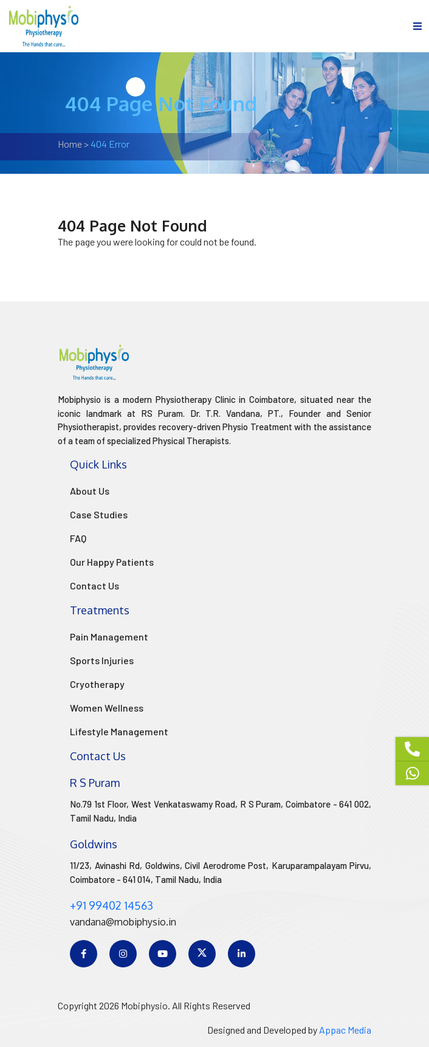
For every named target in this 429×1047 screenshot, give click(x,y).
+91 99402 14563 (111, 905)
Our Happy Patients (112, 562)
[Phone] (412, 749)
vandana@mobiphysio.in (123, 922)
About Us (89, 490)
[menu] (417, 26)
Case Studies (99, 514)
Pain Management (109, 636)
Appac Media (345, 1029)
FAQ (78, 538)
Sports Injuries (102, 660)
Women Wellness (106, 707)
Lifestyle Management (119, 731)
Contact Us (94, 585)
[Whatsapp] (412, 773)
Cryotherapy (97, 684)
